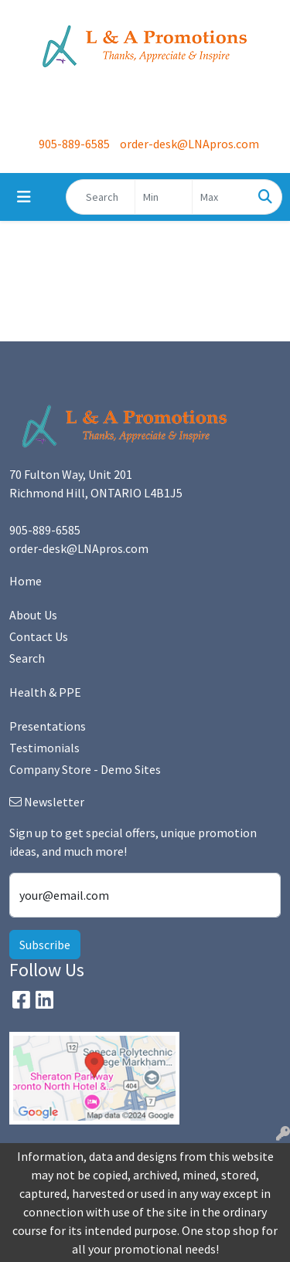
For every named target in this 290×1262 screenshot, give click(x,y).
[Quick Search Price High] (221, 197)
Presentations (47, 726)
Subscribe (44, 944)
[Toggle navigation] (24, 197)
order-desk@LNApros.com (189, 143)
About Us (33, 615)
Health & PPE (45, 692)
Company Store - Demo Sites (85, 769)
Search (27, 658)
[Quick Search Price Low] (164, 197)
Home (25, 581)
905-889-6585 (74, 143)
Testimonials (44, 747)
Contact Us (38, 636)
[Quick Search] (100, 197)
